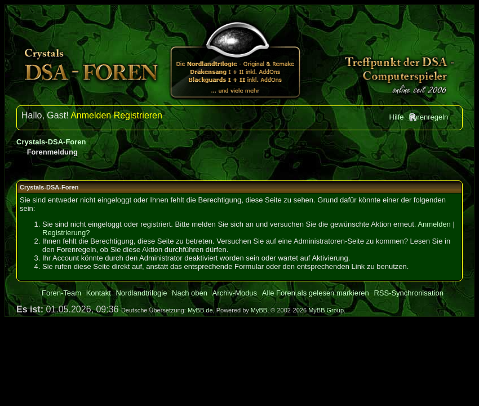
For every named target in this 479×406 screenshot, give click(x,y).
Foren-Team (61, 293)
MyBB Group (326, 310)
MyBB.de (200, 310)
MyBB (259, 310)
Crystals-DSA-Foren (51, 142)
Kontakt (98, 293)
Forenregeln (428, 117)
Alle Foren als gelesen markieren (315, 293)
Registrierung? (66, 232)
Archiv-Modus (234, 293)
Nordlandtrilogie (141, 293)
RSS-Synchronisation (408, 293)
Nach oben (189, 293)
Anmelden (90, 115)
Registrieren (138, 115)
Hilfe (396, 117)
